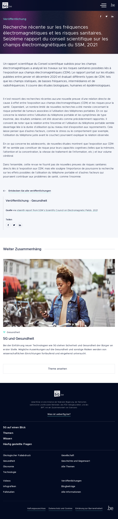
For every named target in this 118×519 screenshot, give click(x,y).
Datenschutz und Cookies (60, 508)
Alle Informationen (71, 492)
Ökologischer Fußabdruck (17, 455)
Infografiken (9, 486)
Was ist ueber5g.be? (59, 414)
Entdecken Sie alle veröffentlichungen (30, 190)
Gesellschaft (67, 455)
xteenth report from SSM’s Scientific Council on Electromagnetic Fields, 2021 (57, 210)
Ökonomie (8, 466)
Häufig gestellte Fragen (17, 444)
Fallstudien (8, 492)
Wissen (7, 438)
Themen (8, 433)
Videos (7, 480)
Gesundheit (39, 200)
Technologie (9, 472)
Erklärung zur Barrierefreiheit (89, 508)
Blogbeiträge (68, 486)
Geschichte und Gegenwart (75, 461)
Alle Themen (67, 466)
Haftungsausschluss (36, 508)
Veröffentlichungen (71, 480)
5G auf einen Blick (14, 427)
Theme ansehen (57, 368)
